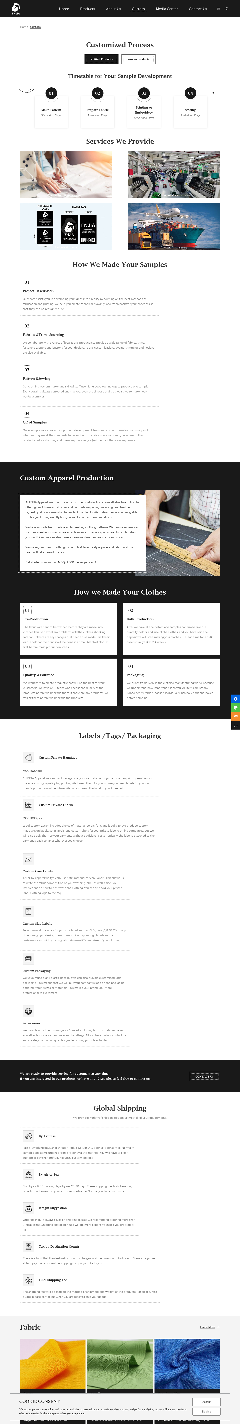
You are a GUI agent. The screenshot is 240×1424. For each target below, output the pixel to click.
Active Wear (84, 1378)
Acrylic (96, 1091)
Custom (138, 9)
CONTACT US (201, 854)
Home (64, 9)
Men (79, 1359)
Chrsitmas (83, 1384)
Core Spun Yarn (171, 1091)
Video (126, 1378)
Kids (79, 1372)
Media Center (167, 9)
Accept (206, 1401)
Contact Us (198, 9)
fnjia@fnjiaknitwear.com (196, 1365)
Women (81, 1365)
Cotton (28, 1091)
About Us (113, 9)
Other (80, 1390)
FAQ (125, 1365)
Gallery (127, 1372)
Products (87, 9)
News (126, 1359)
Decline (206, 1411)
